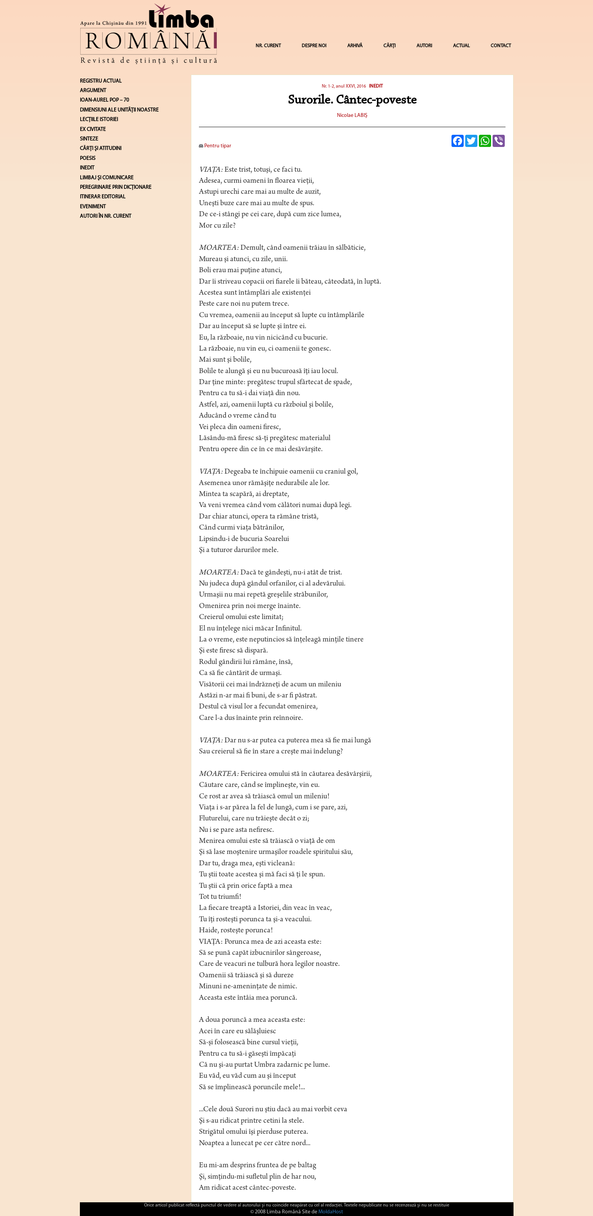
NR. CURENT (268, 45)
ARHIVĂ (354, 45)
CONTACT (501, 45)
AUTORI (424, 45)
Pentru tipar (215, 146)
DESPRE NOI (314, 45)
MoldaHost (330, 1212)
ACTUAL (461, 45)
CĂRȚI (389, 45)
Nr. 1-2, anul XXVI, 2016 (344, 86)
